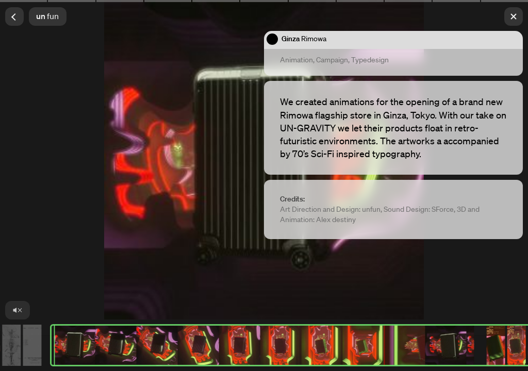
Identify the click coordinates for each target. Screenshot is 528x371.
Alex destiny (336, 219)
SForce (443, 209)
